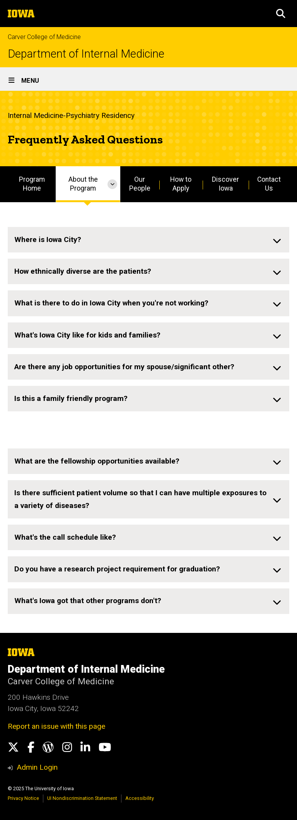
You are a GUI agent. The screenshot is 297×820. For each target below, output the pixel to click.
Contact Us (269, 184)
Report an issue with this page (56, 726)
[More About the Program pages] (112, 184)
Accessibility (139, 798)
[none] (148, 239)
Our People (139, 184)
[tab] (148, 239)
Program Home (32, 184)
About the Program (83, 184)
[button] (281, 13)
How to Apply (180, 184)
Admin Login (37, 767)
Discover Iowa (225, 184)
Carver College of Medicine (44, 37)
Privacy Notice (23, 798)
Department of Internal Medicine (86, 54)
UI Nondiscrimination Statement (82, 798)
